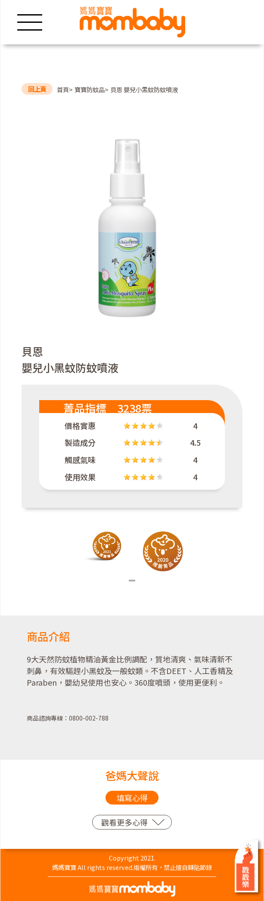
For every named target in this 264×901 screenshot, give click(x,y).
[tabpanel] (101, 546)
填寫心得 (132, 797)
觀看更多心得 (124, 822)
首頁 (63, 89)
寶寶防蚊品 (90, 89)
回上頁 (37, 88)
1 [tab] (132, 580)
